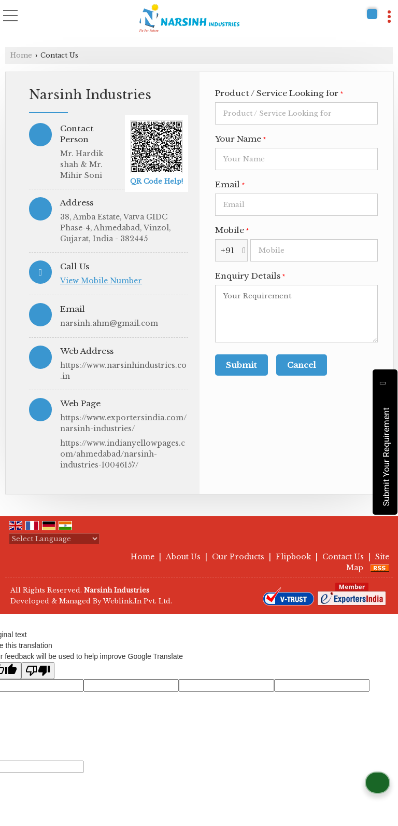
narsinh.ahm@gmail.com (109, 323)
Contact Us (343, 556)
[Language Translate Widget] (54, 538)
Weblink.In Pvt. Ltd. (137, 601)
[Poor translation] (37, 670)
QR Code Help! (156, 181)
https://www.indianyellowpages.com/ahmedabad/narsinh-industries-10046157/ (122, 454)
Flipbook (293, 556)
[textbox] (296, 113)
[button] (101, 280)
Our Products (238, 556)
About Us (183, 556)
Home (21, 55)
